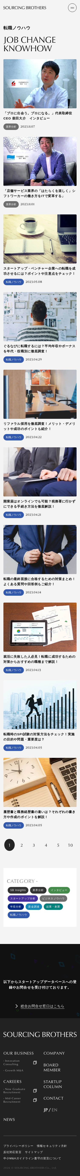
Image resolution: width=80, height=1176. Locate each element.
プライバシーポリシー (18, 1145)
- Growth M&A (13, 1070)
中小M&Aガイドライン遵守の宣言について (32, 1158)
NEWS (9, 1119)
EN (54, 1110)
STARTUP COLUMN (53, 1084)
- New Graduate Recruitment (14, 1090)
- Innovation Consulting (11, 1062)
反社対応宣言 (12, 1152)
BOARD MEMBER (52, 1067)
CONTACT (54, 1098)
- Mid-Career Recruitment (12, 1100)
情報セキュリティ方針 (52, 1145)
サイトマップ (34, 1152)
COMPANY (54, 1053)
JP (46, 1110)
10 (70, 845)
